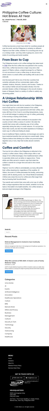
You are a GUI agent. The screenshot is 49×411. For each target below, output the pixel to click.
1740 (5, 65)
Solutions (11, 360)
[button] (46, 4)
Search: (8, 229)
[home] (5, 4)
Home (10, 358)
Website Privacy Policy (14, 365)
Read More (9, 251)
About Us (11, 363)
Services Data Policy (14, 368)
